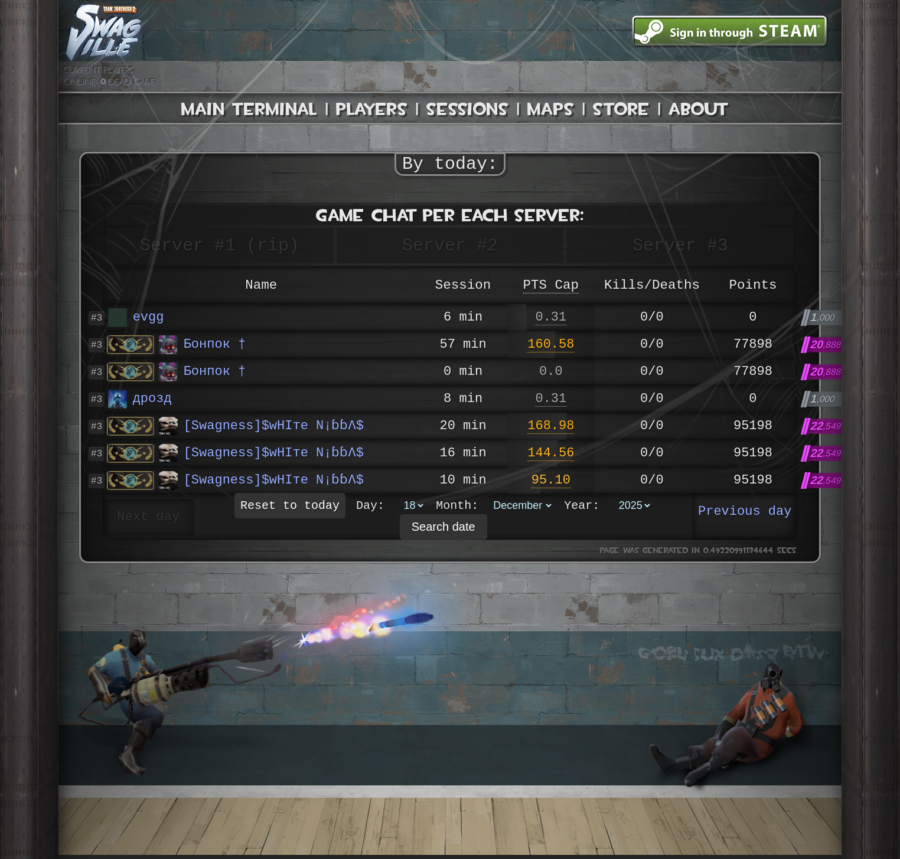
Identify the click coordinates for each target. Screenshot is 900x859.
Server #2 (450, 245)
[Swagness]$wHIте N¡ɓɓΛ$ (261, 426)
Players (371, 109)
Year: (581, 509)
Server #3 (680, 245)
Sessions (467, 109)
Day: (370, 509)
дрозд (140, 399)
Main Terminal (249, 109)
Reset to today (290, 509)
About (699, 109)
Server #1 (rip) (219, 245)
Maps (550, 109)
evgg (136, 317)
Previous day (744, 512)
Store (621, 109)
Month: (457, 509)
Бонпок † (202, 344)
